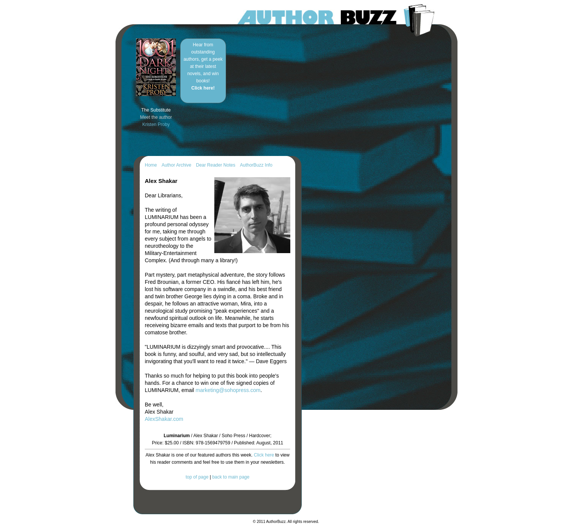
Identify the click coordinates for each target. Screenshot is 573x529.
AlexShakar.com (164, 419)
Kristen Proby (155, 124)
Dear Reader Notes (215, 165)
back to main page (230, 477)
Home (151, 165)
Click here (264, 455)
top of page (197, 477)
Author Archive (176, 165)
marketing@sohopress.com (228, 390)
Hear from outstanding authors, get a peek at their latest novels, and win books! (203, 66)
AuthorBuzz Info (256, 165)
